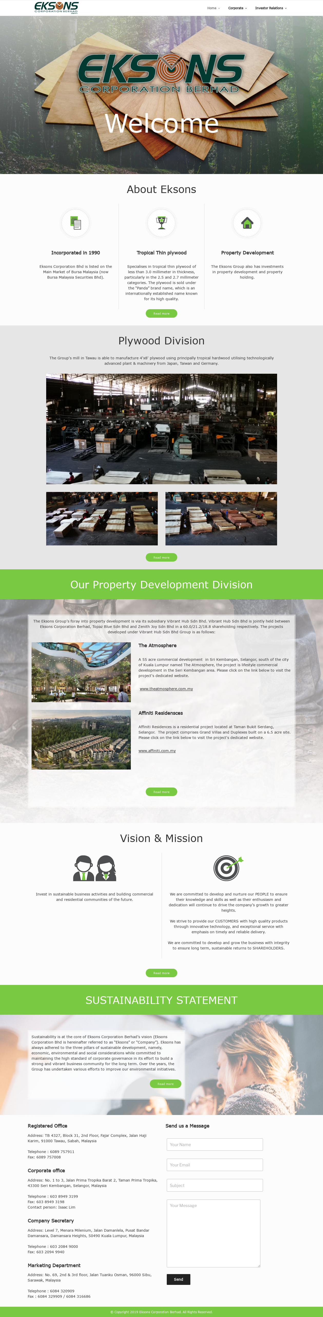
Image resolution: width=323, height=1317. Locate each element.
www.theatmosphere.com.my (166, 689)
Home (214, 8)
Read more (161, 313)
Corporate (238, 8)
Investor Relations (271, 8)
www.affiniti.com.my (157, 750)
